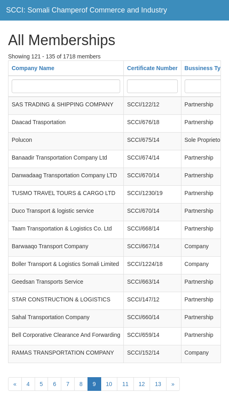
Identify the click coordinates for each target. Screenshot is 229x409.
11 (125, 384)
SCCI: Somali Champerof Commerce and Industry (86, 10)
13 (158, 384)
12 (142, 384)
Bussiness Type (206, 68)
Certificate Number (152, 68)
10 (109, 384)
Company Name (33, 68)
